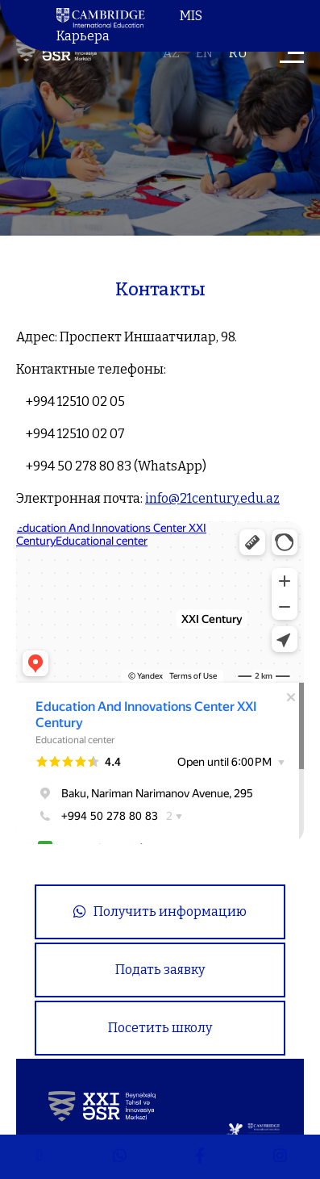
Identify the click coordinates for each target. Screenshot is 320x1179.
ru (238, 53)
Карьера (83, 36)
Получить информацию (160, 911)
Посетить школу (160, 1027)
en (204, 53)
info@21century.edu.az (212, 498)
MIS (191, 15)
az (171, 53)
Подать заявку (160, 969)
